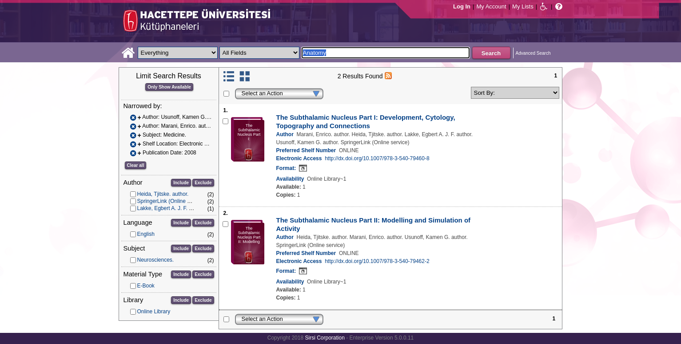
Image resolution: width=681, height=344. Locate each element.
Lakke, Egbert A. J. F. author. (171, 208)
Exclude (203, 182)
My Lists (523, 6)
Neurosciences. (155, 260)
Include (181, 182)
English (146, 234)
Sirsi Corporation (324, 338)
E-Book (146, 286)
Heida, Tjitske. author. (163, 194)
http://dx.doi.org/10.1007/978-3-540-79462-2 (377, 261)
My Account (491, 6)
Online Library (154, 311)
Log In (461, 6)
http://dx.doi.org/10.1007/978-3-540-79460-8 (377, 158)
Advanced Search (533, 53)
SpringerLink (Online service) (171, 201)
